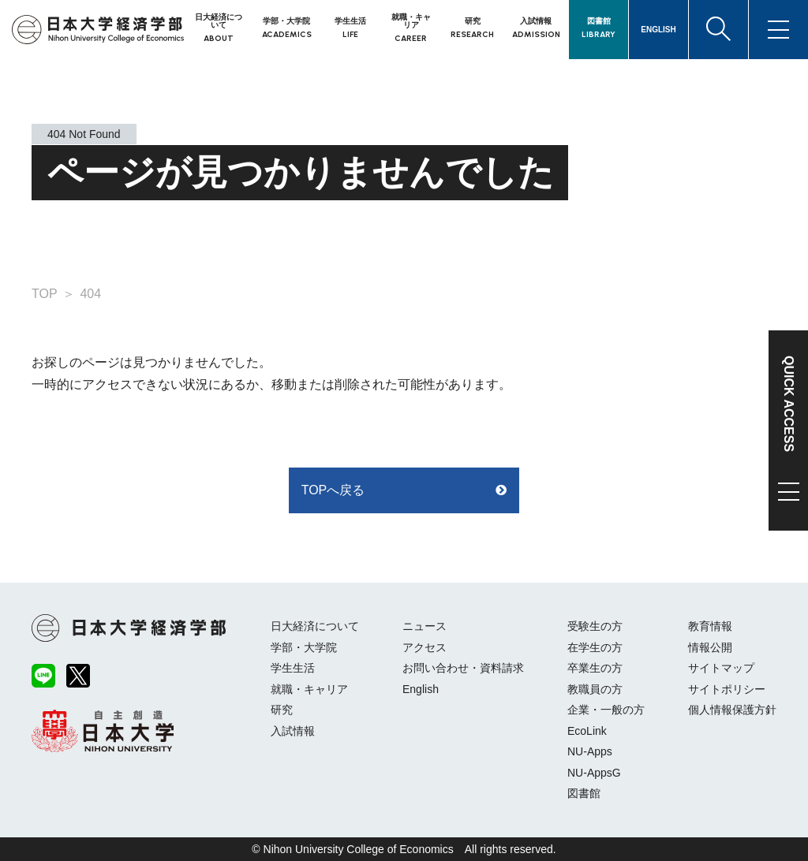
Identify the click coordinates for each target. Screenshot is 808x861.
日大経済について (315, 626)
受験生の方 (595, 626)
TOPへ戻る (333, 490)
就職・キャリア (309, 689)
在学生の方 (595, 647)
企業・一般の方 (606, 709)
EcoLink (587, 731)
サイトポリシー (726, 689)
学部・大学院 (304, 647)
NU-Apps (589, 751)
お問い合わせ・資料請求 (463, 668)
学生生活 (293, 668)
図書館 (583, 793)
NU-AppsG (594, 772)
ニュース (424, 626)
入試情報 (293, 731)
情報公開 (710, 647)
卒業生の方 (595, 668)
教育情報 (710, 626)
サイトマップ (721, 668)
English (420, 689)
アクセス (424, 647)
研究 (282, 709)
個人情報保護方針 (732, 709)
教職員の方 (595, 689)
